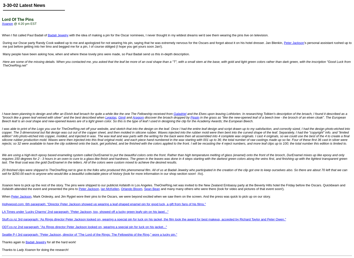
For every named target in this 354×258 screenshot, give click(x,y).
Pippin (195, 117)
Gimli (122, 117)
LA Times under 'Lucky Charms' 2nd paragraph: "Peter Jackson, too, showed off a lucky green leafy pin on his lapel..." (85, 212)
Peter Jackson (294, 43)
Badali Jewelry (58, 35)
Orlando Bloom (131, 189)
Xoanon (7, 24)
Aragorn (138, 117)
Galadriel (180, 114)
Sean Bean (152, 189)
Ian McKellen (110, 189)
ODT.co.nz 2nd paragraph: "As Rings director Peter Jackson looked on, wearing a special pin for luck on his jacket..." (84, 227)
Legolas (111, 117)
